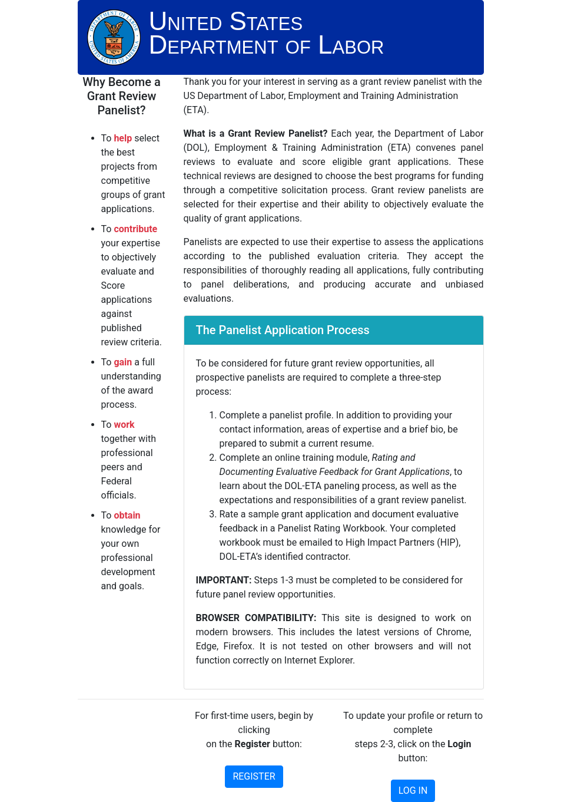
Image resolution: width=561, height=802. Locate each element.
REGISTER (254, 776)
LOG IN (413, 790)
